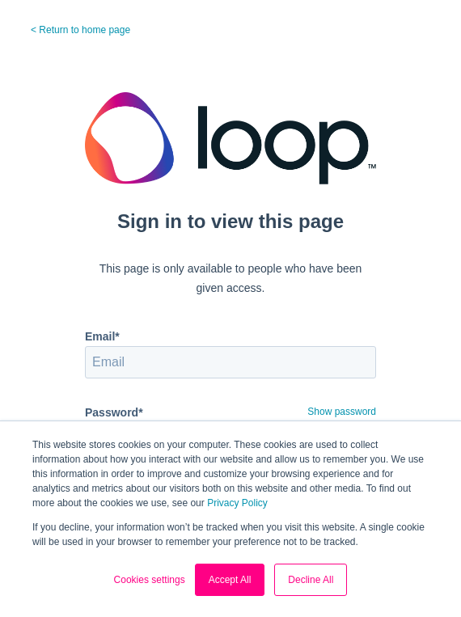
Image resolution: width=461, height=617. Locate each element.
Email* (102, 336)
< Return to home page (80, 30)
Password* (114, 412)
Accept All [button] (230, 579)
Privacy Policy (237, 503)
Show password (341, 411)
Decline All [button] (310, 579)
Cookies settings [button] (149, 579)
